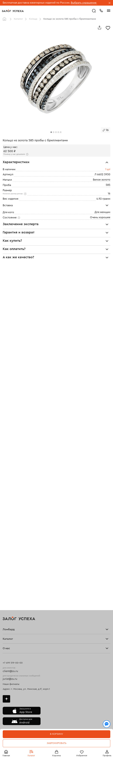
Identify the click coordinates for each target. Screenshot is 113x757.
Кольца (33, 19)
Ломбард (9, 629)
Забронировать (56, 743)
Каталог (31, 755)
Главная (6, 755)
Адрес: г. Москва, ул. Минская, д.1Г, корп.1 (26, 689)
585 (108, 185)
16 (109, 193)
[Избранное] (108, 27)
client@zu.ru (10, 671)
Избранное (81, 755)
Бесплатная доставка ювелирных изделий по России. (36, 2)
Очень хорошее (100, 217)
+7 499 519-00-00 (13, 663)
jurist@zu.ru (10, 679)
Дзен (6, 699)
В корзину (56, 734)
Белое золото (101, 179)
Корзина (56, 755)
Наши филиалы (11, 684)
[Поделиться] (99, 27)
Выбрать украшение (84, 2)
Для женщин (102, 212)
